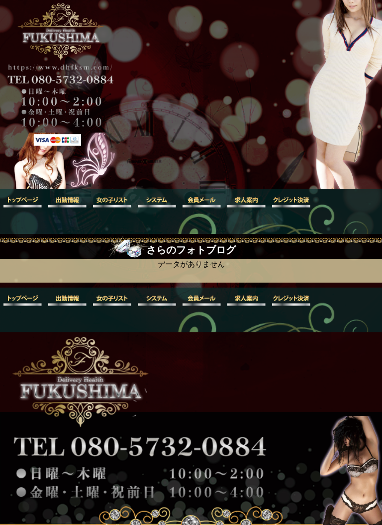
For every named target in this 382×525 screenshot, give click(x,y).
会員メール (201, 201)
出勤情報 (67, 201)
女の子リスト (112, 201)
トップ (22, 201)
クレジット (291, 201)
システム (156, 201)
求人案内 (246, 201)
